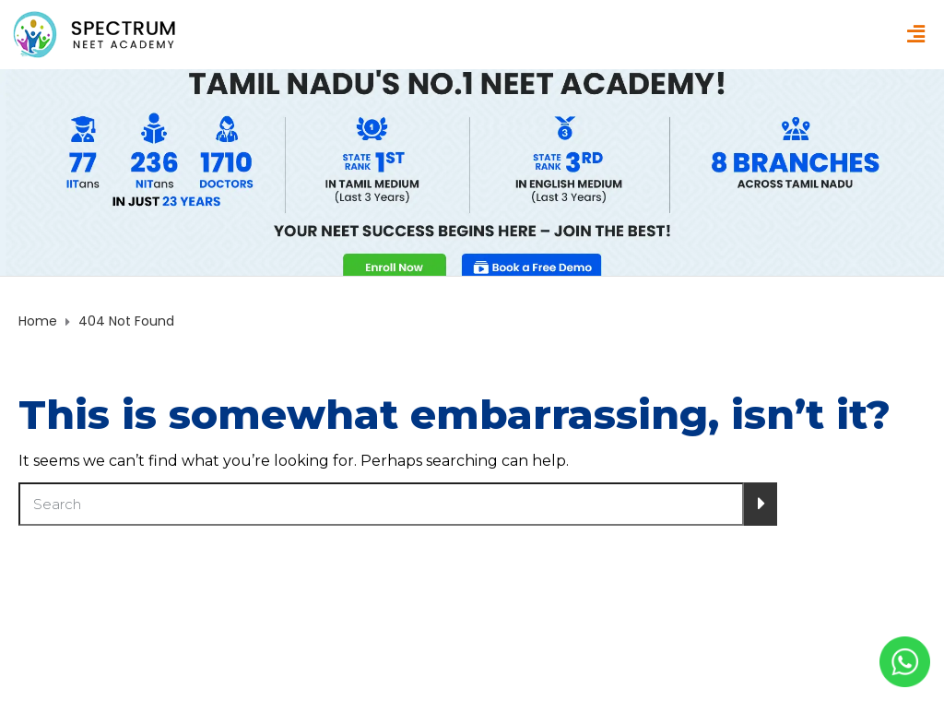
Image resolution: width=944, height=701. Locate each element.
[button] (915, 35)
